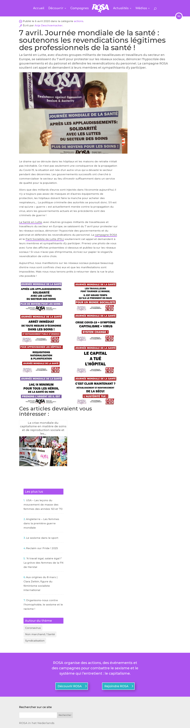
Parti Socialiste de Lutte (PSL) (45, 239)
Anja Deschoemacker (49, 25)
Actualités (121, 8)
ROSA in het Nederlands (36, 723)
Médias (141, 8)
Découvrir (55, 8)
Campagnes (79, 8)
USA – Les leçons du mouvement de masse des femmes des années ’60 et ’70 (43, 504)
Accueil (38, 8)
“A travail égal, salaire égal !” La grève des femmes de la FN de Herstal (43, 562)
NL (178, 16)
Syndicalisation (35, 640)
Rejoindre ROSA (116, 686)
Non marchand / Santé (40, 634)
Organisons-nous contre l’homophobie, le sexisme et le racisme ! (43, 604)
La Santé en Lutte (30, 222)
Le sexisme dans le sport (42, 537)
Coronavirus (33, 627)
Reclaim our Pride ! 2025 (42, 548)
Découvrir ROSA (70, 686)
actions (78, 21)
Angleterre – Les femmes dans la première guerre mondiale (41, 523)
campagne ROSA (106, 234)
